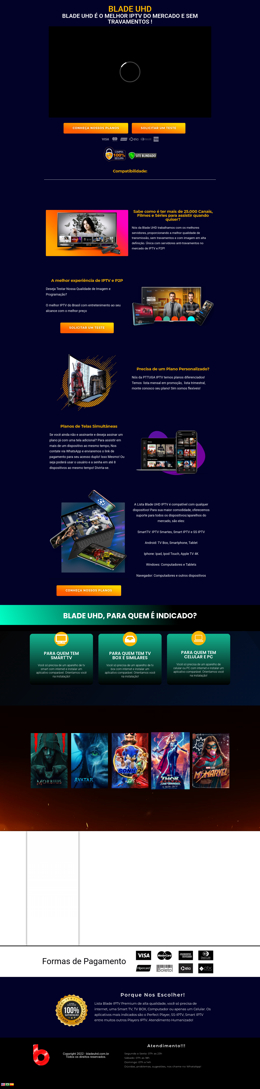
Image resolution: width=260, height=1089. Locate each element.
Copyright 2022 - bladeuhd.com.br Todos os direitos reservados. (86, 1055)
